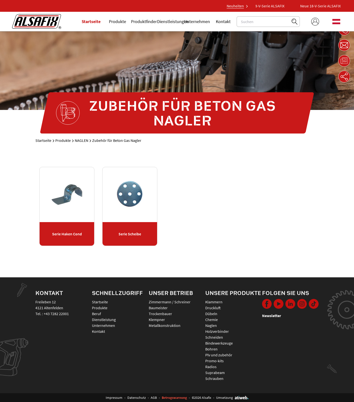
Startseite (91, 21)
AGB (154, 397)
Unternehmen (197, 21)
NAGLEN (81, 140)
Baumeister (158, 307)
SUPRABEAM (215, 372)
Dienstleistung (104, 319)
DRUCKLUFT (213, 307)
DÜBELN (211, 313)
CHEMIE (211, 319)
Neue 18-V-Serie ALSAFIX (267, 5)
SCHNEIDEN (214, 337)
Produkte (117, 21)
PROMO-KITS (214, 360)
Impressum (114, 397)
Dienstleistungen (173, 21)
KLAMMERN (213, 301)
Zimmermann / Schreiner (170, 301)
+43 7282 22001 (56, 313)
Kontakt (223, 21)
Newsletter (271, 315)
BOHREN (211, 349)
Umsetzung (232, 397)
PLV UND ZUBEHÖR (218, 354)
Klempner (157, 319)
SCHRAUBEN (214, 378)
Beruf (96, 313)
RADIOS (211, 366)
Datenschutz (136, 397)
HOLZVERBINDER (217, 331)
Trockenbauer (160, 313)
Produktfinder (144, 21)
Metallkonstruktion (164, 325)
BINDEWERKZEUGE (219, 343)
